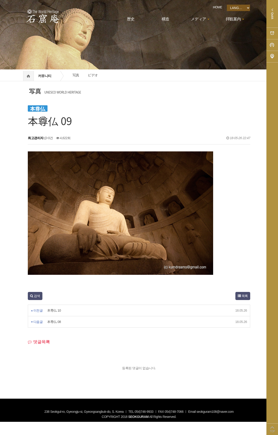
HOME (217, 7)
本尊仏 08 (54, 322)
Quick (272, 14)
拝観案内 (233, 19)
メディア (198, 19)
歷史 (131, 19)
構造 (165, 19)
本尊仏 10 (54, 310)
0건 (48, 138)
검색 (35, 296)
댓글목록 (39, 342)
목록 (243, 296)
